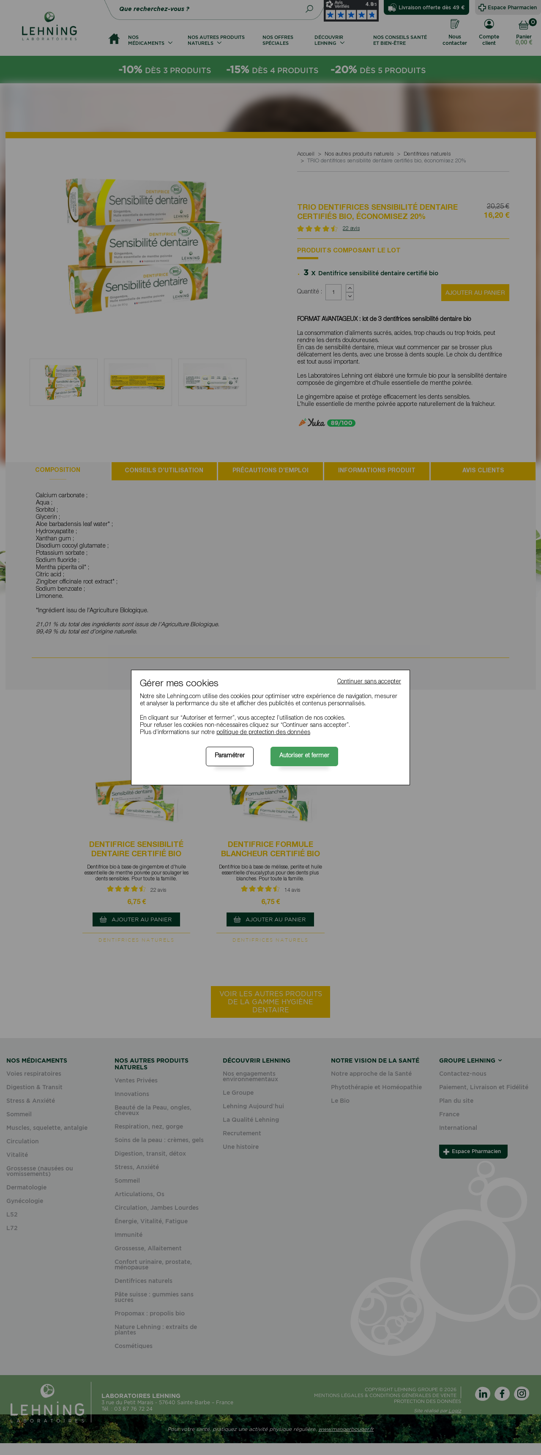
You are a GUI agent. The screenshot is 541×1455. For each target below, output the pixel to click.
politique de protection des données (263, 733)
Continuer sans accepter (369, 682)
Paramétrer (230, 756)
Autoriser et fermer (304, 756)
